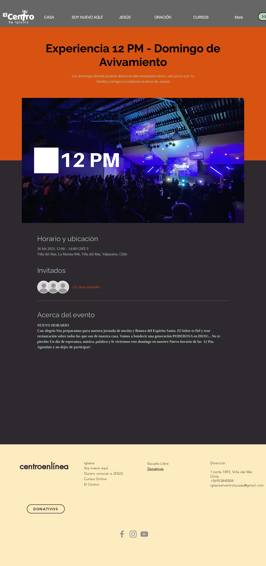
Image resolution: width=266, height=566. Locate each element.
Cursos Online (95, 479)
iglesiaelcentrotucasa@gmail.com (237, 485)
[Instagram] (133, 534)
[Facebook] (122, 534)
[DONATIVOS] (46, 508)
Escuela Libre (158, 463)
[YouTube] (144, 534)
